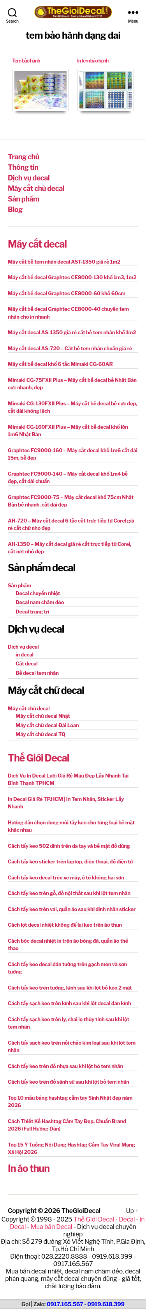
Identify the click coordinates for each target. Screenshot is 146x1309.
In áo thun (28, 1168)
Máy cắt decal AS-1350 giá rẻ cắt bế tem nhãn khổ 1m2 (72, 332)
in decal (24, 654)
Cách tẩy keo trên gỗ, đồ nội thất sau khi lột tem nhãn (69, 893)
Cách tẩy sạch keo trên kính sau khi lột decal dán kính (69, 1003)
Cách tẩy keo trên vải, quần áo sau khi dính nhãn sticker (71, 909)
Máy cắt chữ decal (36, 188)
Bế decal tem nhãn (37, 673)
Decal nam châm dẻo (40, 602)
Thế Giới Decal (38, 758)
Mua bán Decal (51, 1227)
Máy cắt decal (37, 244)
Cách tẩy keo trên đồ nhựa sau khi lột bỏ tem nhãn (65, 1066)
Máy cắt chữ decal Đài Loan (47, 725)
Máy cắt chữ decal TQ (40, 734)
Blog (15, 209)
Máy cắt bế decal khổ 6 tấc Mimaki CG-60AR (60, 364)
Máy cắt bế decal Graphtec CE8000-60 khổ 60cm (66, 293)
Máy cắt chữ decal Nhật (43, 716)
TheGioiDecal (81, 1210)
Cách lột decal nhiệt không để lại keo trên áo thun (65, 925)
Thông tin (23, 167)
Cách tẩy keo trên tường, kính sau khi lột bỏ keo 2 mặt (70, 987)
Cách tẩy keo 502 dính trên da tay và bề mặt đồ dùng (69, 846)
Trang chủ (23, 157)
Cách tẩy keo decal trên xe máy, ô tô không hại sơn (66, 877)
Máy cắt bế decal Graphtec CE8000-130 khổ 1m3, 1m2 (72, 277)
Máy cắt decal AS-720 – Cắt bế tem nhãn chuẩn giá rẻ (70, 348)
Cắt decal (27, 663)
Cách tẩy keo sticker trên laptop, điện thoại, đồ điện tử (70, 861)
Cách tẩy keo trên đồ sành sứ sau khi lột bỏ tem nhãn (68, 1082)
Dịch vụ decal (28, 178)
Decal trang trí (32, 611)
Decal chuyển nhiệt (38, 593)
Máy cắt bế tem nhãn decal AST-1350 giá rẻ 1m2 (64, 262)
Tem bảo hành (26, 60)
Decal (127, 1219)
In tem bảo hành (92, 60)
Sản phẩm (23, 199)
